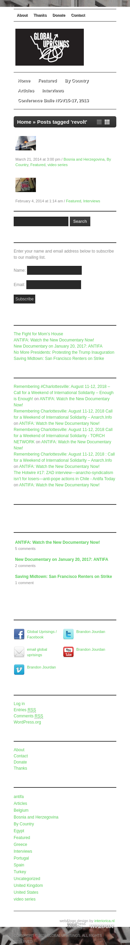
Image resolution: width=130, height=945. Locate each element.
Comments (28, 716)
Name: (20, 270)
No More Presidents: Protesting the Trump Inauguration (64, 352)
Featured (47, 80)
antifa (19, 796)
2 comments (25, 566)
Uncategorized (27, 878)
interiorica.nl (104, 921)
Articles (26, 90)
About (22, 15)
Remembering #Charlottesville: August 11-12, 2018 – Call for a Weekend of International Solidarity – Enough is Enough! (64, 392)
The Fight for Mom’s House (38, 334)
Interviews (53, 90)
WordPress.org (27, 722)
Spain (19, 865)
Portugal (21, 858)
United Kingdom (28, 885)
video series (58, 165)
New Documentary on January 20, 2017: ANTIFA (58, 346)
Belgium (21, 810)
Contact (78, 15)
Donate (58, 15)
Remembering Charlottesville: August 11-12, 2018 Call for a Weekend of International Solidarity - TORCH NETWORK (63, 435)
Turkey (20, 871)
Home (24, 80)
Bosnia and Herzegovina (84, 159)
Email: (20, 284)
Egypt (19, 830)
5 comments (25, 548)
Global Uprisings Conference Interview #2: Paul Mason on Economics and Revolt (74, 188)
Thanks (40, 15)
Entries (25, 710)
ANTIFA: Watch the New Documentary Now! (54, 340)
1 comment (24, 583)
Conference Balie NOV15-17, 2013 (53, 100)
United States (26, 892)
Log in (19, 703)
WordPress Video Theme (76, 925)
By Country (79, 80)
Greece (20, 844)
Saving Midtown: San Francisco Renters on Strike (59, 358)
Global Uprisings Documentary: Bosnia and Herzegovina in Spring (77, 146)
